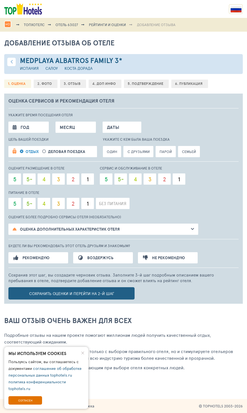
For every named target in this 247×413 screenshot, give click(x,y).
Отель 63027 (67, 24)
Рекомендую (31, 258)
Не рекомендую (164, 258)
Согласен (25, 400)
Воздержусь (96, 258)
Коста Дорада (78, 68)
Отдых (32, 151)
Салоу (51, 68)
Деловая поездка (66, 151)
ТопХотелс (34, 24)
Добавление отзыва (156, 24)
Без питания (112, 203)
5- (29, 179)
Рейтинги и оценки (107, 24)
